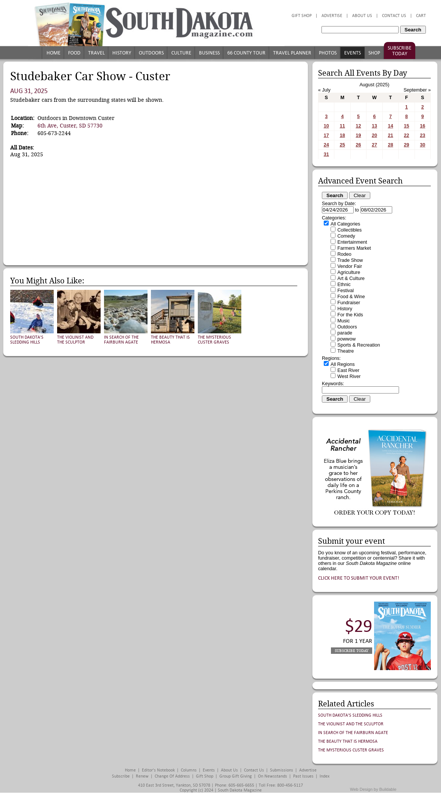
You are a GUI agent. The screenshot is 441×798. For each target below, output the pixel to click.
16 (422, 126)
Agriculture (348, 272)
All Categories (345, 224)
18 (342, 135)
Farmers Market (354, 248)
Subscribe (121, 776)
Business (209, 53)
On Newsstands (272, 776)
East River (348, 370)
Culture (181, 53)
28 (390, 145)
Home (54, 53)
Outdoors (151, 53)
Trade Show (350, 260)
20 (374, 135)
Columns (189, 770)
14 (390, 126)
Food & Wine (351, 296)
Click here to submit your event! (358, 578)
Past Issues (303, 776)
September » (417, 90)
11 (342, 126)
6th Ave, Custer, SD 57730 (69, 125)
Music (343, 321)
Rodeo (344, 254)
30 (422, 145)
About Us (362, 15)
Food (74, 53)
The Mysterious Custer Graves (214, 340)
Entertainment (352, 242)
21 (390, 135)
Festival (345, 290)
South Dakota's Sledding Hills (26, 340)
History (121, 53)
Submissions (281, 770)
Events (352, 53)
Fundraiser (348, 302)
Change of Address (172, 776)
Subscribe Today (399, 50)
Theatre (345, 351)
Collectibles (349, 230)
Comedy (346, 236)
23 (422, 135)
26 (358, 145)
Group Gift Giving (235, 776)
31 (326, 154)
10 (326, 126)
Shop (374, 53)
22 (406, 135)
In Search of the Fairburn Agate (121, 340)
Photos (328, 53)
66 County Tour (246, 53)
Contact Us (394, 15)
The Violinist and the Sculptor (75, 340)
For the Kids (350, 314)
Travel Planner (292, 53)
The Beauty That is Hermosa (347, 741)
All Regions (343, 364)
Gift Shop (302, 15)
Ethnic (344, 284)
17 (326, 135)
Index (324, 776)
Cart (421, 15)
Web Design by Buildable (373, 789)
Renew (142, 776)
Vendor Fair (349, 266)
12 (358, 126)
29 (406, 145)
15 (406, 126)
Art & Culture (351, 278)
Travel (96, 53)
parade (344, 333)
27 (374, 145)
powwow (346, 339)
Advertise (331, 15)
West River (348, 376)
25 (342, 145)
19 (358, 135)
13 (374, 126)
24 (326, 145)
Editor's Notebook (158, 770)
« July (324, 90)
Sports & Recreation (358, 345)
